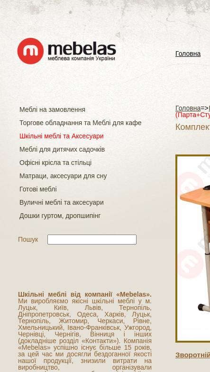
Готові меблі (38, 189)
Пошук (28, 239)
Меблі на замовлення (52, 109)
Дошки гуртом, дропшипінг (59, 215)
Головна (188, 53)
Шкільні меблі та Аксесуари (61, 136)
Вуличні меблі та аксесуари (61, 202)
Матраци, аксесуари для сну (63, 176)
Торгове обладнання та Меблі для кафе (80, 123)
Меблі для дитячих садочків (62, 149)
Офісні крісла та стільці (55, 162)
